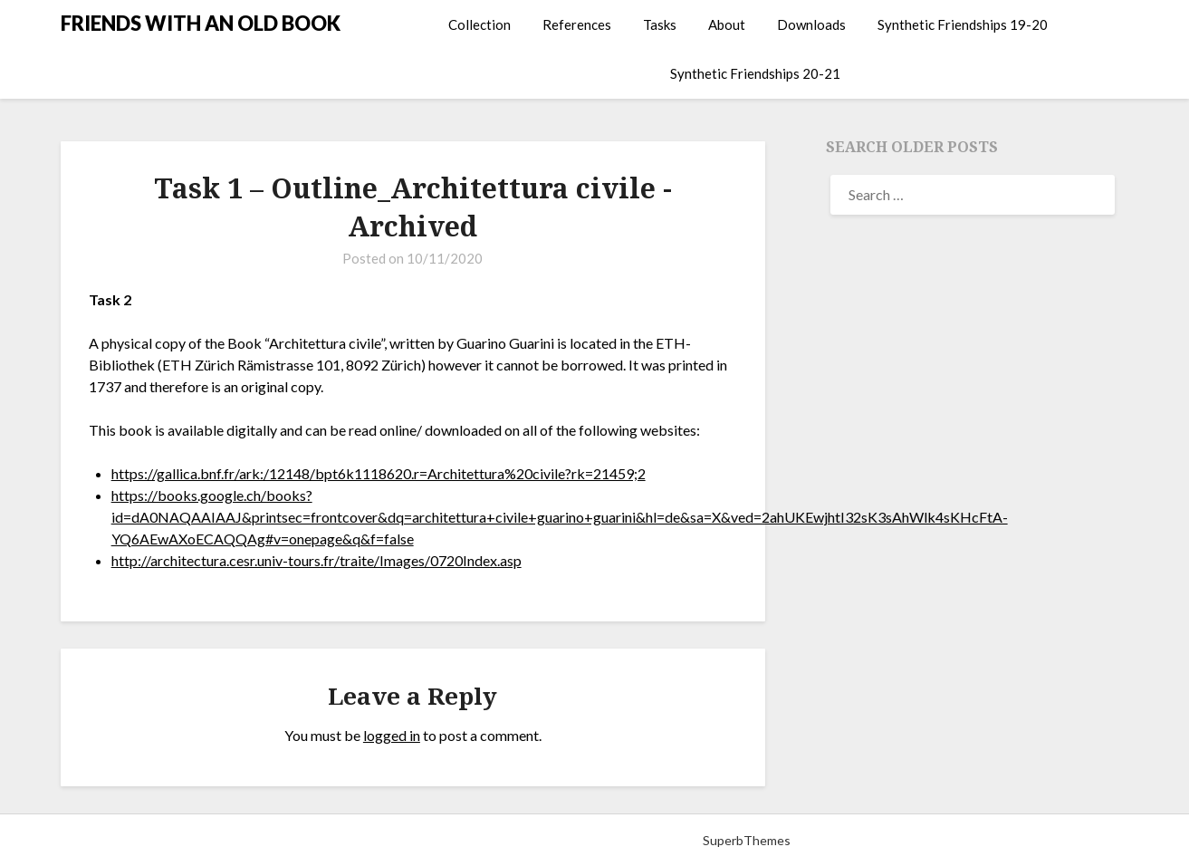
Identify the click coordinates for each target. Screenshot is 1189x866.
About (726, 24)
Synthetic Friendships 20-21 (755, 73)
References (576, 24)
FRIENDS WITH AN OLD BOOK (200, 23)
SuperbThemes (747, 840)
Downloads (811, 24)
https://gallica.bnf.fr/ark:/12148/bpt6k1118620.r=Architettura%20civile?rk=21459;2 (378, 473)
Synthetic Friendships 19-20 (962, 24)
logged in (391, 735)
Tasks (659, 24)
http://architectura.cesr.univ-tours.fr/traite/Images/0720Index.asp (316, 560)
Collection (479, 24)
